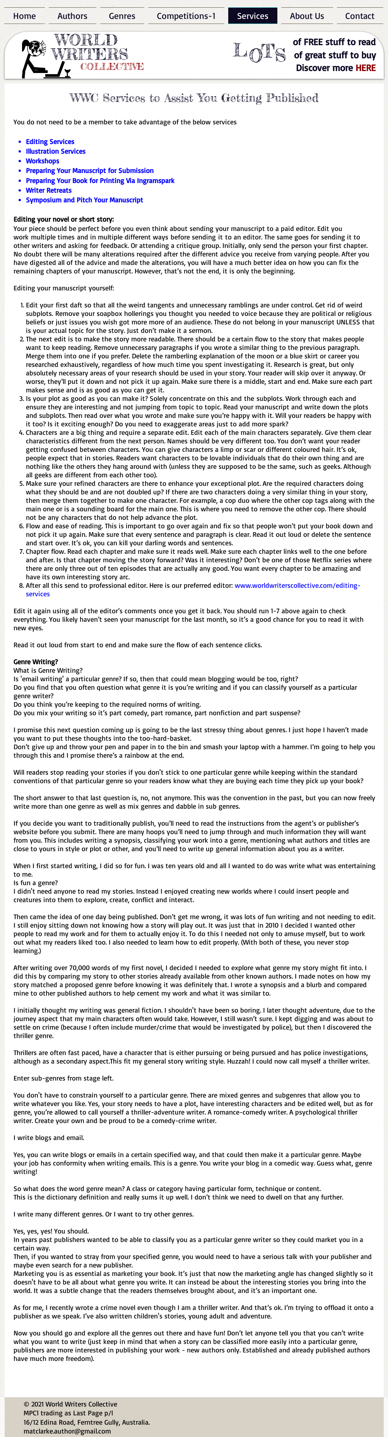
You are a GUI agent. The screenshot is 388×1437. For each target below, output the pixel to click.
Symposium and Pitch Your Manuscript (84, 199)
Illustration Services (55, 151)
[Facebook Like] (180, 41)
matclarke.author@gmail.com (67, 1431)
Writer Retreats (49, 190)
